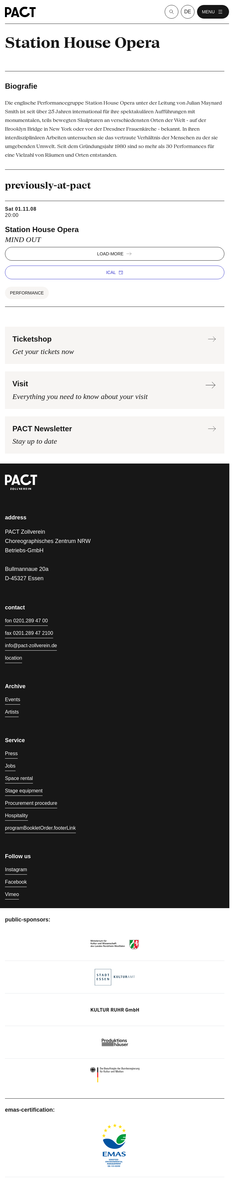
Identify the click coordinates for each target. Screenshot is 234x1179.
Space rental (19, 778)
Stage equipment (24, 790)
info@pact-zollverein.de (31, 645)
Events (12, 699)
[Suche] (171, 12)
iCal (114, 272)
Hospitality (16, 815)
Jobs (10, 766)
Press (11, 753)
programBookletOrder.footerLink (40, 828)
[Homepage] (20, 12)
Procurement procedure (31, 803)
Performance (27, 292)
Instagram (16, 869)
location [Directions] (13, 658)
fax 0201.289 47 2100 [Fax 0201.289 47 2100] (29, 633)
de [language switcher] (187, 11)
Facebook (16, 882)
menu (213, 12)
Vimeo (12, 894)
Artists (12, 712)
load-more (114, 254)
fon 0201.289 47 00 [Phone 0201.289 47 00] (26, 620)
